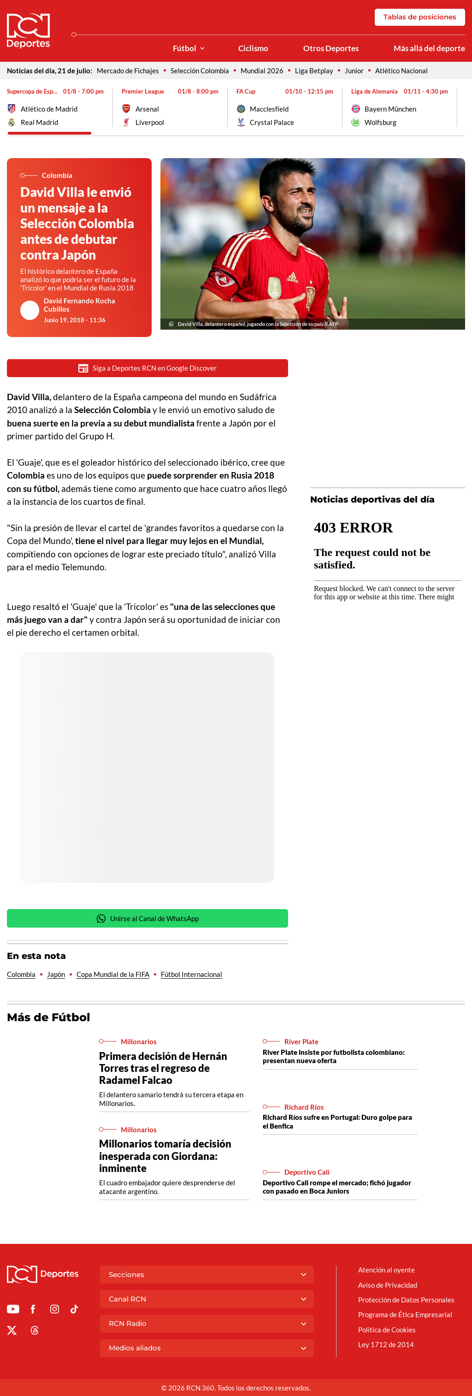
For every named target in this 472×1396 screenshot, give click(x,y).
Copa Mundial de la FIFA (113, 975)
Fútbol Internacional (191, 975)
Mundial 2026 (262, 70)
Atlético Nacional (401, 70)
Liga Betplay (314, 70)
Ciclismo (253, 48)
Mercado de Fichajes (128, 70)
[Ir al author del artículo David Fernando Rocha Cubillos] (30, 310)
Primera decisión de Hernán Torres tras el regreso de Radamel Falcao (163, 1069)
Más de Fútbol (48, 1018)
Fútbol (184, 48)
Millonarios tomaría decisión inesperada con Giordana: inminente (165, 1156)
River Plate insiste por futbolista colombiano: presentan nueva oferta (334, 1057)
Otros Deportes (331, 48)
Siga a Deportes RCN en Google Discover (147, 368)
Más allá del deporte (429, 48)
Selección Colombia (200, 70)
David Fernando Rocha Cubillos (79, 304)
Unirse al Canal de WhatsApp (147, 919)
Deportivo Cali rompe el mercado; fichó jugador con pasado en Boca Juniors (337, 1187)
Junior (354, 70)
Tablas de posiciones (420, 16)
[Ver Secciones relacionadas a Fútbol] (202, 48)
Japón (56, 975)
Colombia (21, 975)
